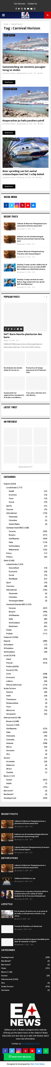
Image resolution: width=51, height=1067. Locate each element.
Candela (9, 772)
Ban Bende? (9, 794)
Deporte (7, 641)
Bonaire (12, 35)
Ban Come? (8, 791)
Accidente (10, 762)
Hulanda (9, 743)
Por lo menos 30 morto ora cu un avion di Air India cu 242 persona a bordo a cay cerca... (30, 913)
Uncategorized (10, 798)
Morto (6, 776)
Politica (9, 667)
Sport (8, 583)
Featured (13, 89)
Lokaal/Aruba (11, 564)
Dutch (6, 35)
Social (11, 502)
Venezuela (13, 517)
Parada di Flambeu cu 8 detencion (28, 926)
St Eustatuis (8, 645)
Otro (8, 754)
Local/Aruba (11, 488)
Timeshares (11, 699)
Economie (13, 572)
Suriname (10, 751)
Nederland (13, 626)
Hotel (8, 696)
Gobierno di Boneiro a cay (24, 878)
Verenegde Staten (16, 601)
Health (11, 491)
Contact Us (32, 4)
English (7, 484)
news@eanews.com (30, 1043)
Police (9, 553)
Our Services (19, 4)
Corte (8, 674)
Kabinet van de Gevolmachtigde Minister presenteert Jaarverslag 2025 (30, 239)
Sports (9, 506)
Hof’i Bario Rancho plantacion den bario (23, 335)
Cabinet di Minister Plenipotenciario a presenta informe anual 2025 (32, 224)
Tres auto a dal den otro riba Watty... (36, 394)
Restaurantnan (12, 703)
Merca (9, 747)
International (11, 513)
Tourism (9, 509)
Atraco (9, 769)
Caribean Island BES (14, 528)
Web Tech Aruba (37, 1064)
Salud (8, 659)
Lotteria (9, 681)
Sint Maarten (14, 539)
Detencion (10, 765)
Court (11, 498)
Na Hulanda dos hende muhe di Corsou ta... (13, 369)
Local (6, 656)
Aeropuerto (11, 714)
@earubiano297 (25, 467)
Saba (11, 542)
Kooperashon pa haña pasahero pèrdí (23, 121)
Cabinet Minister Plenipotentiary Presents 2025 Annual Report (30, 252)
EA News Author (10, 73)
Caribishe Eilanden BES (15, 604)
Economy (13, 495)
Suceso (7, 758)
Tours (8, 707)
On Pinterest (10, 421)
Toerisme (10, 586)
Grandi (9, 780)
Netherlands (14, 550)
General (9, 692)
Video (6, 787)
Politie (9, 630)
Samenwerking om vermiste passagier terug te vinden (24, 68)
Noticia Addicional (14, 685)
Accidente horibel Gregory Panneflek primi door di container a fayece (31, 940)
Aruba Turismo (10, 688)
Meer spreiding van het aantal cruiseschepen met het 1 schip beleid (23, 172)
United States (14, 524)
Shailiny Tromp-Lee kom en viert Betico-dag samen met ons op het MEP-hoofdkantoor (31, 281)
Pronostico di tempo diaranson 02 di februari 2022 (36, 370)
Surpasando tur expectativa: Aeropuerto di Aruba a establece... (14, 395)
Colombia (13, 520)
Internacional (15, 139)
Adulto (9, 783)
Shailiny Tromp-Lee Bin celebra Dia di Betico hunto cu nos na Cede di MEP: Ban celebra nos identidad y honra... (32, 267)
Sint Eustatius (14, 546)
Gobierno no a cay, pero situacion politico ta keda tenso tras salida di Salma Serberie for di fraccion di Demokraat (31, 893)
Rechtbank (13, 579)
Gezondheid (14, 568)
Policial (9, 663)
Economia (10, 677)
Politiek (9, 634)
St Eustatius (8, 648)
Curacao (12, 531)
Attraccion (10, 710)
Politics (9, 557)
